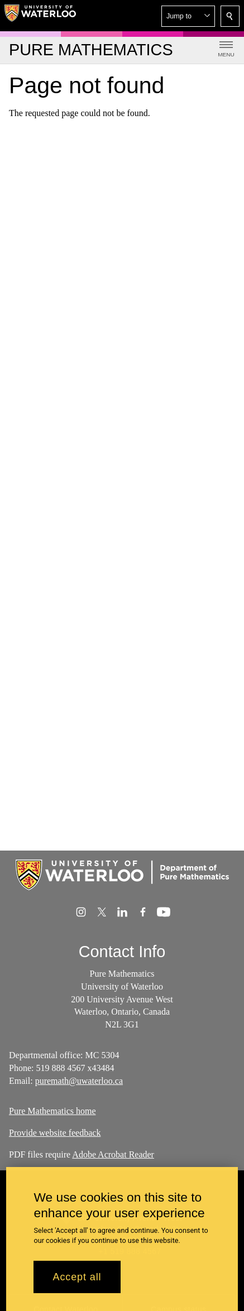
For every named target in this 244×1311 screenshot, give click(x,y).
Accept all (76, 1280)
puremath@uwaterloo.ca (79, 1080)
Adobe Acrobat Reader (113, 1154)
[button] (188, 16)
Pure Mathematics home (52, 1111)
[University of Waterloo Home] (40, 15)
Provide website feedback (55, 1132)
